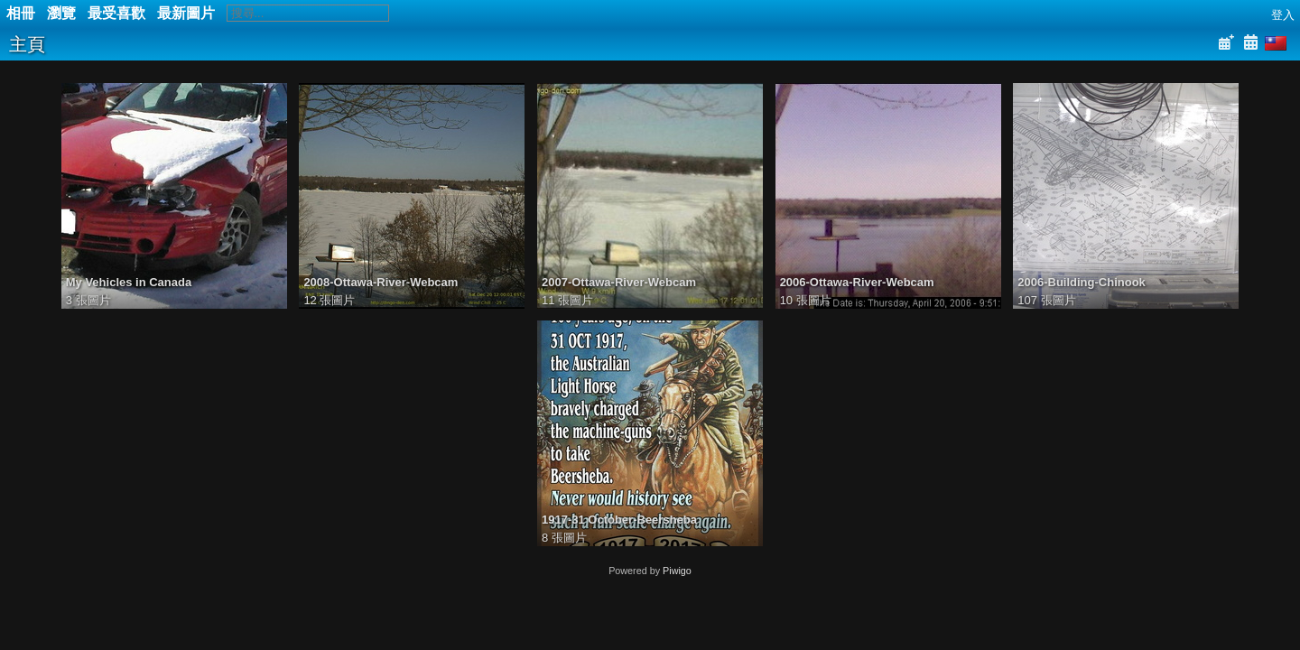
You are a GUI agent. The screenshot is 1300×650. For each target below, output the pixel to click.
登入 (1283, 15)
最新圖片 (186, 13)
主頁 (27, 44)
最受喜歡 (116, 13)
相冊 (20, 13)
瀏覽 (61, 13)
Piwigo (677, 570)
